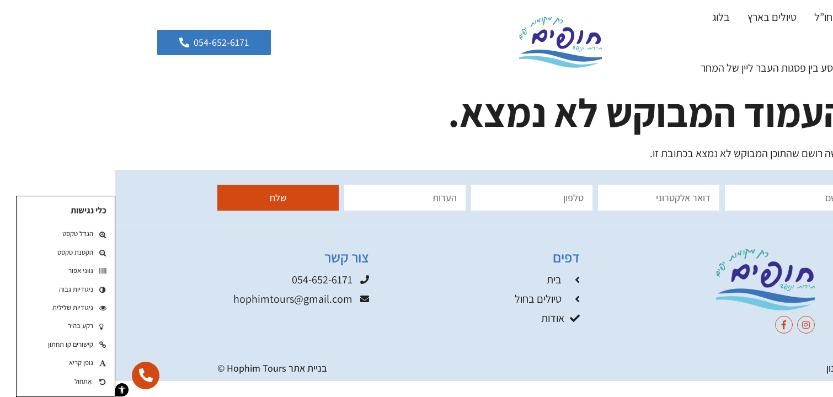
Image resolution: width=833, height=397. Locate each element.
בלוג (606, 17)
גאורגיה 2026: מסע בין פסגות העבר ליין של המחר (684, 68)
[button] (6, 389)
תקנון (721, 368)
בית (775, 17)
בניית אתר (192, 368)
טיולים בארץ (656, 17)
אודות (771, 42)
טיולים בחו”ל (724, 17)
